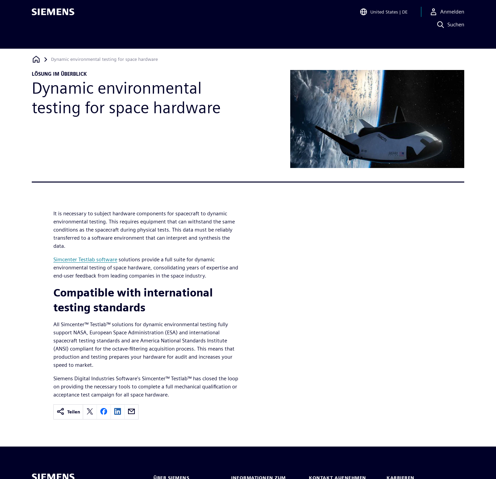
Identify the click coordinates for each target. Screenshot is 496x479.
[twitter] (90, 412)
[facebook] (103, 412)
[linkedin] (117, 412)
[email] (131, 412)
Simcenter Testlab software (85, 259)
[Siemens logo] (53, 14)
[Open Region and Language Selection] (383, 15)
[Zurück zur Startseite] (36, 59)
